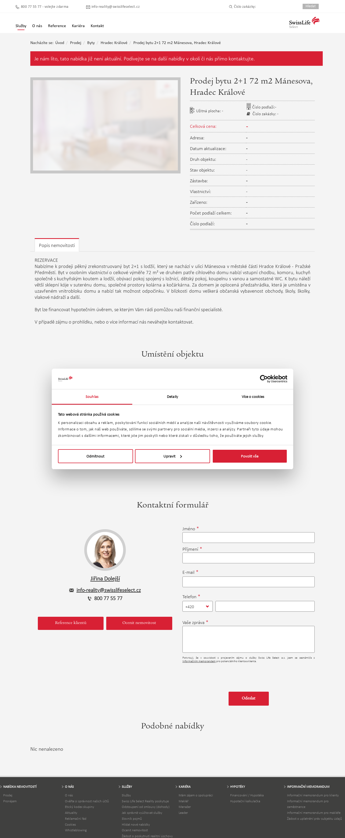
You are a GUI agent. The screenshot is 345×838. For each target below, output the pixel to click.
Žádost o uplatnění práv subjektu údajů (314, 819)
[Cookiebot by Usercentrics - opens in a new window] (263, 379)
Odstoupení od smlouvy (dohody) (146, 807)
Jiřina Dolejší (105, 578)
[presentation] (223, 675)
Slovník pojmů (132, 819)
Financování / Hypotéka (247, 795)
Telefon (189, 597)
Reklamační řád (75, 819)
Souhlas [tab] (92, 396)
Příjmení (190, 549)
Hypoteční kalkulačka (245, 801)
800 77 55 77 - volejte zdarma (45, 7)
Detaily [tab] (172, 396)
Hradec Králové (114, 43)
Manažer (185, 807)
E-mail (188, 572)
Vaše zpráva (193, 622)
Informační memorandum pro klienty (313, 795)
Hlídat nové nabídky (136, 824)
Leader (183, 813)
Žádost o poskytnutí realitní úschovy (147, 836)
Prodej (75, 43)
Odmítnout (95, 456)
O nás (69, 795)
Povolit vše (249, 456)
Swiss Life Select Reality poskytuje (145, 801)
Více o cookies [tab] (253, 396)
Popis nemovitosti (57, 245)
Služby (21, 26)
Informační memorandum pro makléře (313, 813)
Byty (91, 43)
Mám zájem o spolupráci (196, 795)
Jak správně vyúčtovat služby (142, 813)
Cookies (70, 824)
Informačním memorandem (199, 661)
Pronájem (10, 801)
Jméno (188, 529)
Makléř (183, 801)
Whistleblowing (76, 830)
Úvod (59, 43)
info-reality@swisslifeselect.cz (115, 7)
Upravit (172, 456)
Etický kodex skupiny (79, 807)
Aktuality (71, 813)
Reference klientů (70, 623)
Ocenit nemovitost (139, 623)
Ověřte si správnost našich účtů (87, 801)
